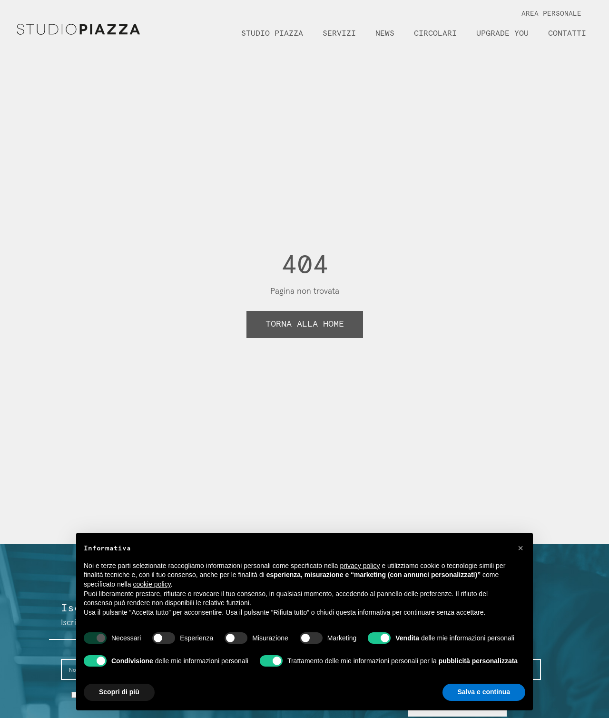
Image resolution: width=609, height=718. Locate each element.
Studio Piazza (272, 33)
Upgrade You (502, 33)
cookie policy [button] (152, 584)
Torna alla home (304, 324)
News (384, 33)
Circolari (435, 33)
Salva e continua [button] (484, 692)
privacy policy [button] (360, 565)
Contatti (567, 33)
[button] (520, 548)
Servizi (339, 33)
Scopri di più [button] (119, 692)
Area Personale (551, 13)
